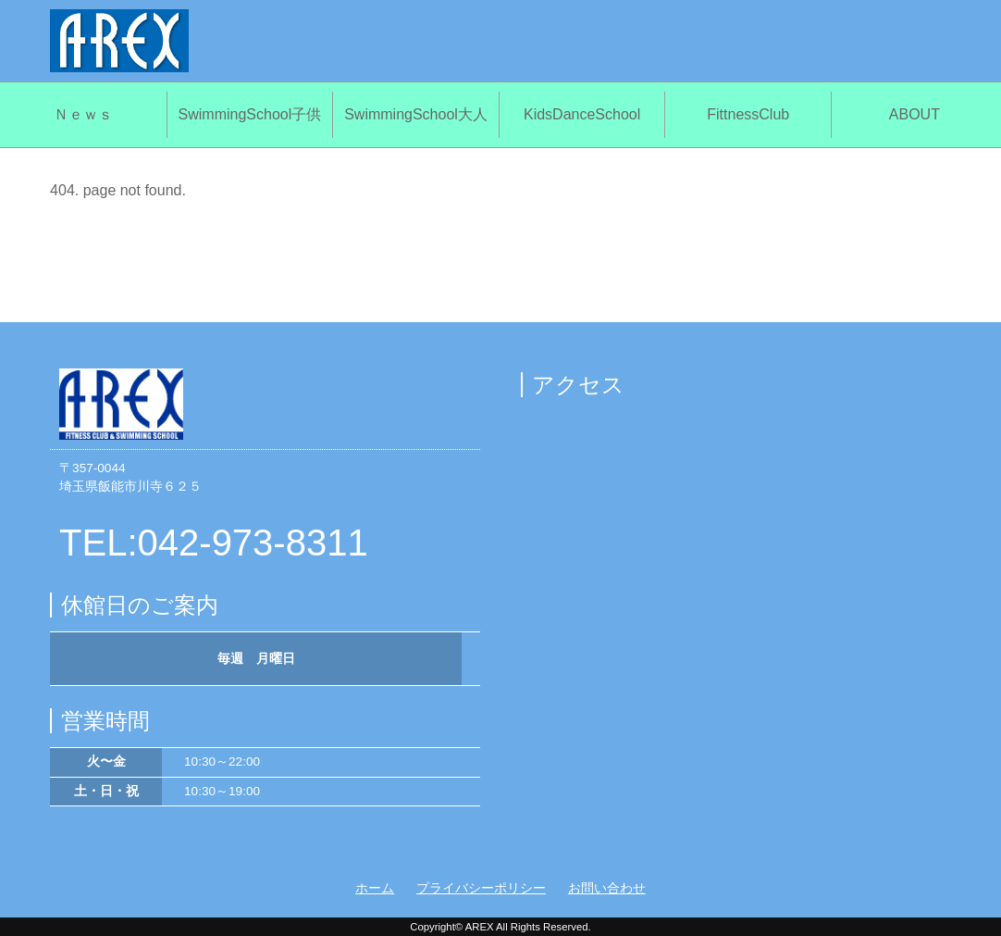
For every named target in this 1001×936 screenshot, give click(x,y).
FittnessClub (748, 114)
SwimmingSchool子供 (250, 114)
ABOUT (914, 114)
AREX (479, 926)
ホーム (374, 888)
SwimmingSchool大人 (416, 114)
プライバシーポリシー (481, 888)
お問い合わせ (607, 888)
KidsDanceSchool (582, 114)
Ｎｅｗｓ (83, 114)
